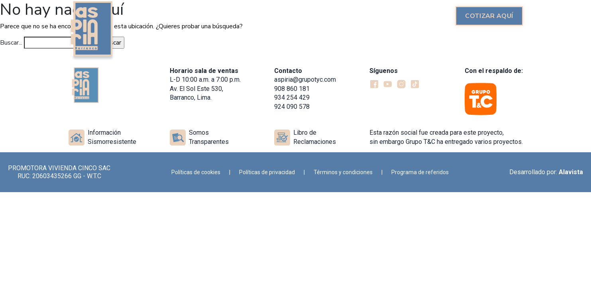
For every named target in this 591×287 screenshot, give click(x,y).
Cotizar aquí (489, 16)
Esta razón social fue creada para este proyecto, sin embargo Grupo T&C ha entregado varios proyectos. (446, 137)
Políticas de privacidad (267, 172)
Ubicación (427, 16)
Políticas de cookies (195, 172)
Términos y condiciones (343, 172)
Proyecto (281, 16)
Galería (385, 16)
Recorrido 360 (335, 16)
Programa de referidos (420, 172)
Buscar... (11, 42)
